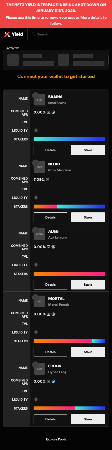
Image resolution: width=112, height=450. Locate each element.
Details (50, 150)
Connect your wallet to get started (56, 76)
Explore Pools (56, 439)
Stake (88, 150)
